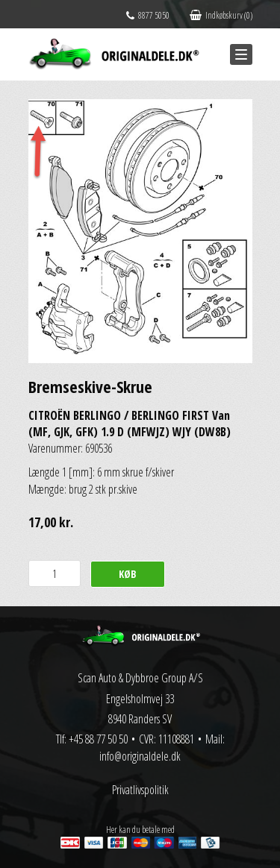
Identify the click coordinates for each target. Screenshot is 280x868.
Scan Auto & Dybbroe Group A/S (140, 678)
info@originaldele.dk (140, 756)
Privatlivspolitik (140, 789)
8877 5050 (147, 15)
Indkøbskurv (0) (221, 15)
